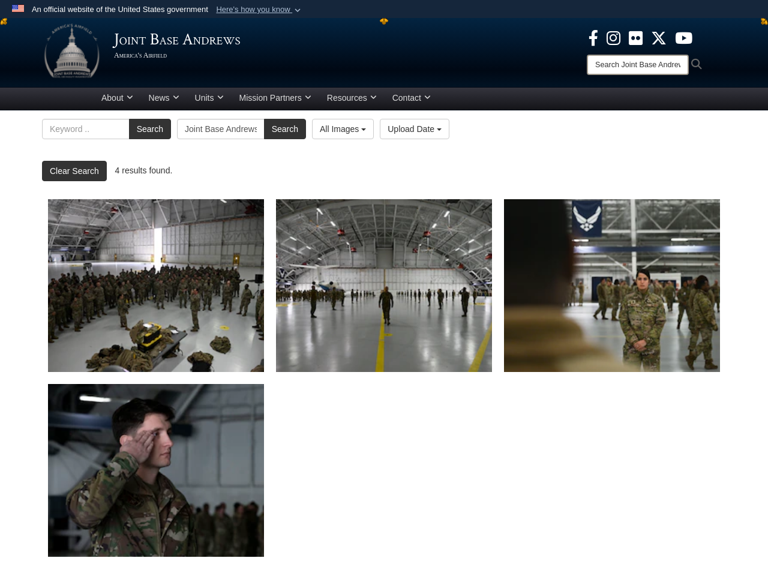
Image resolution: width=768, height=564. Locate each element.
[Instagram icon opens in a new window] (613, 37)
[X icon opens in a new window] (659, 37)
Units (209, 98)
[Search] (638, 65)
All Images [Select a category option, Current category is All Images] (343, 129)
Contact (411, 98)
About (117, 98)
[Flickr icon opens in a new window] (636, 37)
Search (150, 129)
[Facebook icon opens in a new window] (593, 37)
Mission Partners (275, 98)
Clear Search (74, 171)
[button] (259, 10)
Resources (352, 98)
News (164, 98)
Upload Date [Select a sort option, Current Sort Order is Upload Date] (415, 129)
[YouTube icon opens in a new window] (683, 37)
